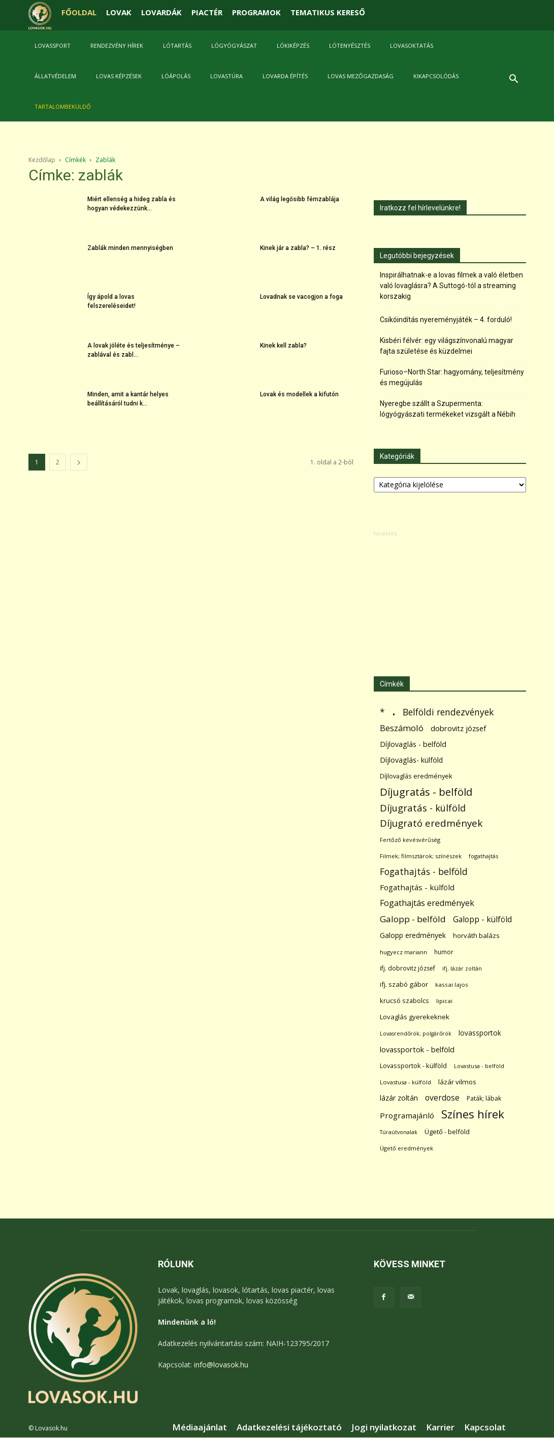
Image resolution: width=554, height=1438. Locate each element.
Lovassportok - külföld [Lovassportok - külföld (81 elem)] (413, 1065)
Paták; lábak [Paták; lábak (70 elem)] (484, 1098)
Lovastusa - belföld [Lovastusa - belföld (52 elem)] (479, 1066)
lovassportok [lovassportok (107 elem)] (480, 1033)
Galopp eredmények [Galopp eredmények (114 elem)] (413, 935)
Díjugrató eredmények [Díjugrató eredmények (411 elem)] (431, 823)
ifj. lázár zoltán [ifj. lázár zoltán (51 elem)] (462, 968)
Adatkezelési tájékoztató (289, 1427)
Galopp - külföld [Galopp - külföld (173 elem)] (482, 919)
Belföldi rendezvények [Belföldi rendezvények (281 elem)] (448, 712)
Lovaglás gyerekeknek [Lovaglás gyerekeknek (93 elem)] (414, 1016)
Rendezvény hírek (116, 45)
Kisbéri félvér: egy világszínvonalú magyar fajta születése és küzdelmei (446, 345)
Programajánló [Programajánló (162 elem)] (407, 1115)
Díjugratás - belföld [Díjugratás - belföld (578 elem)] (426, 792)
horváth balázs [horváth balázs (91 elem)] (476, 935)
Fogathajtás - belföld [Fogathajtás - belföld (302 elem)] (424, 871)
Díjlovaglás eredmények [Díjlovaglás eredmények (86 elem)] (416, 775)
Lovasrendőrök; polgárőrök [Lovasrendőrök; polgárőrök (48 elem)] (415, 1033)
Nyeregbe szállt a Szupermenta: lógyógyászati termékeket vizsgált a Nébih (447, 408)
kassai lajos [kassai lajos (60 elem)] (451, 984)
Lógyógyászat (234, 45)
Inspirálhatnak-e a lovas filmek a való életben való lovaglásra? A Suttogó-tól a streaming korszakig (451, 285)
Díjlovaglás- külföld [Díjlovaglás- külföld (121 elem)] (411, 760)
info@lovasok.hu (221, 1364)
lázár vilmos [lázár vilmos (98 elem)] (457, 1081)
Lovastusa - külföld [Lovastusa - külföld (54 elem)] (405, 1082)
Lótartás (177, 45)
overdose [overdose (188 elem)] (442, 1097)
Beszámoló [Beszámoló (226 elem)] (401, 728)
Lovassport (53, 45)
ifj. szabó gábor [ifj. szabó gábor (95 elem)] (404, 984)
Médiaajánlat (199, 1427)
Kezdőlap (41, 159)
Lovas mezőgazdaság (361, 76)
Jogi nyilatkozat (383, 1427)
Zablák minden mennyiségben (130, 248)
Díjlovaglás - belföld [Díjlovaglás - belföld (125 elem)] (413, 744)
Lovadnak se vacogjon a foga (301, 296)
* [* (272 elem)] (382, 712)
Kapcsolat (485, 1427)
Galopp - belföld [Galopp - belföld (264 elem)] (413, 919)
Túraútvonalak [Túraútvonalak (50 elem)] (398, 1132)
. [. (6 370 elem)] (394, 710)
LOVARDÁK (161, 12)
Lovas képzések (119, 76)
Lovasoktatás (411, 45)
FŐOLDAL (78, 12)
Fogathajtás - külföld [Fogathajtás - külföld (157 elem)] (417, 887)
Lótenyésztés (349, 45)
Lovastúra (226, 76)
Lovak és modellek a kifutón (299, 394)
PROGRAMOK (256, 12)
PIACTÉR (206, 12)
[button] (514, 80)
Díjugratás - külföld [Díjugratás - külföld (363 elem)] (423, 807)
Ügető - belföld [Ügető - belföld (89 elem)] (447, 1131)
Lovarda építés (285, 76)
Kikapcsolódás (436, 76)
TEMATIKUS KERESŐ (327, 12)
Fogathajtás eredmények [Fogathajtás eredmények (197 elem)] (427, 903)
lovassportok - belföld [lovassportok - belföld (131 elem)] (417, 1049)
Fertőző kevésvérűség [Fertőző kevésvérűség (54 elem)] (410, 839)
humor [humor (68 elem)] (443, 952)
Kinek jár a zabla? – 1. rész (298, 248)
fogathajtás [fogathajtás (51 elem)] (483, 856)
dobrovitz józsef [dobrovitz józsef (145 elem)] (458, 728)
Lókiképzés (293, 45)
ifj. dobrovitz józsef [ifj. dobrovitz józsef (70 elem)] (407, 968)
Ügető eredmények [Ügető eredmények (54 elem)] (406, 1148)
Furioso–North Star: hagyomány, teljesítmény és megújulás (452, 377)
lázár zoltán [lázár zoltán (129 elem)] (399, 1098)
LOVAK (119, 12)
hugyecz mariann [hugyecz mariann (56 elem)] (403, 952)
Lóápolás (175, 76)
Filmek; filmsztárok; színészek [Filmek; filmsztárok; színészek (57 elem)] (421, 856)
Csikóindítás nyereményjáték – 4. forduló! (446, 320)
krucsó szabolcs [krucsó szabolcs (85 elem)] (404, 1000)
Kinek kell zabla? (283, 345)
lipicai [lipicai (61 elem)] (444, 1001)
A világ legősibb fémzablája (299, 199)
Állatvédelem (55, 76)
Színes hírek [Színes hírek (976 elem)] (472, 1114)
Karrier (440, 1427)
